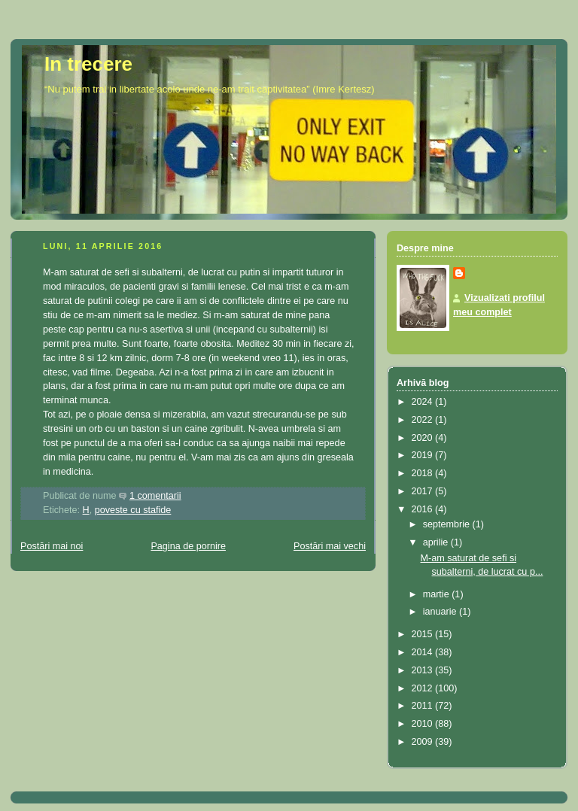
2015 (424, 634)
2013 (424, 670)
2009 (424, 742)
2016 (424, 509)
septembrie (448, 524)
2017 (424, 491)
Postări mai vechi (330, 546)
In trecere (88, 64)
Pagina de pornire (188, 546)
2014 (424, 652)
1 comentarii (155, 496)
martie (437, 594)
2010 (424, 723)
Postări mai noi (51, 546)
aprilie (437, 542)
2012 (424, 688)
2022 (424, 420)
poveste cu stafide (133, 510)
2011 (424, 705)
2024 (424, 401)
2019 (424, 455)
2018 (424, 473)
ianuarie (441, 611)
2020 (424, 438)
